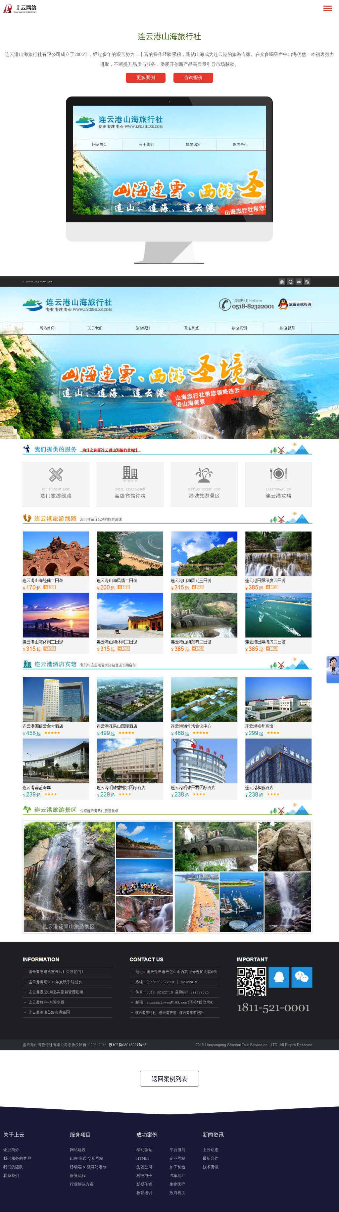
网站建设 (78, 1149)
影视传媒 (144, 1184)
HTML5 (143, 1158)
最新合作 (210, 1158)
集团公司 (144, 1167)
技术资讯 (210, 1167)
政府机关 (177, 1192)
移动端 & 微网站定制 (88, 1167)
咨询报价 (193, 77)
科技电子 (144, 1175)
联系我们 (11, 1175)
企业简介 (11, 1149)
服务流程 (78, 1175)
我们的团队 (13, 1167)
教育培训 (144, 1192)
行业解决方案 (82, 1184)
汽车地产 (177, 1175)
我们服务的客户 (17, 1158)
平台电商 (177, 1149)
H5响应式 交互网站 (87, 1158)
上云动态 (210, 1149)
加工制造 (177, 1167)
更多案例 (145, 77)
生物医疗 (177, 1184)
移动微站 (144, 1149)
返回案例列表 (169, 1079)
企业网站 (177, 1158)
